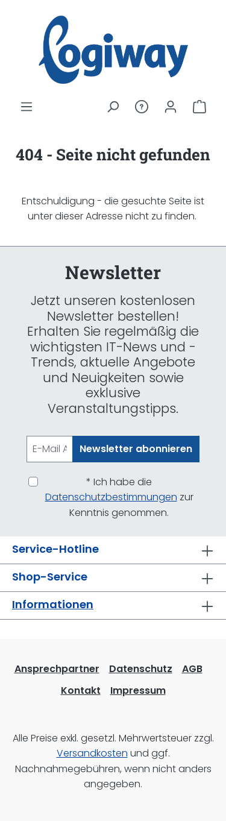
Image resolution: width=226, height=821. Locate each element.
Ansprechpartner (56, 669)
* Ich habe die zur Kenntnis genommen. (119, 497)
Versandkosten (92, 753)
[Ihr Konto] (170, 107)
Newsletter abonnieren (136, 449)
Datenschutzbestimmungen (111, 497)
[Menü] (26, 107)
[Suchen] (112, 107)
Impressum (138, 690)
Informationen (52, 604)
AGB (192, 669)
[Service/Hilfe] (141, 107)
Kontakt (81, 690)
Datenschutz (140, 669)
